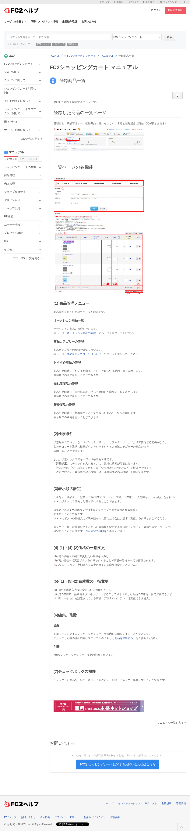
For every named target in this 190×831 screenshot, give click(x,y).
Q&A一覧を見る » (31, 138)
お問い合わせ (89, 21)
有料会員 (72, 44)
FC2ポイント (43, 44)
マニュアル (107, 55)
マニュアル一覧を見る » (171, 722)
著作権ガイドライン (95, 817)
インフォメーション (129, 803)
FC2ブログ (148, 2)
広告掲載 (115, 817)
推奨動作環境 (69, 21)
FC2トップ (104, 2)
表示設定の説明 (94, 531)
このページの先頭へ (182, 827)
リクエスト (151, 803)
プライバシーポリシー (67, 817)
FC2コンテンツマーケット (172, 2)
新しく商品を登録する (120, 638)
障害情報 (181, 803)
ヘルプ (110, 803)
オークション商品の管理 (81, 332)
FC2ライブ (133, 2)
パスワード (59, 44)
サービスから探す (15, 21)
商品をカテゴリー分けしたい (84, 353)
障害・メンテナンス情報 (44, 21)
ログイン (156, 10)
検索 (169, 37)
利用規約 (166, 803)
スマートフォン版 (28, 159)
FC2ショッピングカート (81, 55)
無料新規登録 (175, 10)
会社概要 (45, 817)
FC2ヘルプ (56, 55)
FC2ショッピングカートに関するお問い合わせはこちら (117, 764)
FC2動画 (118, 2)
